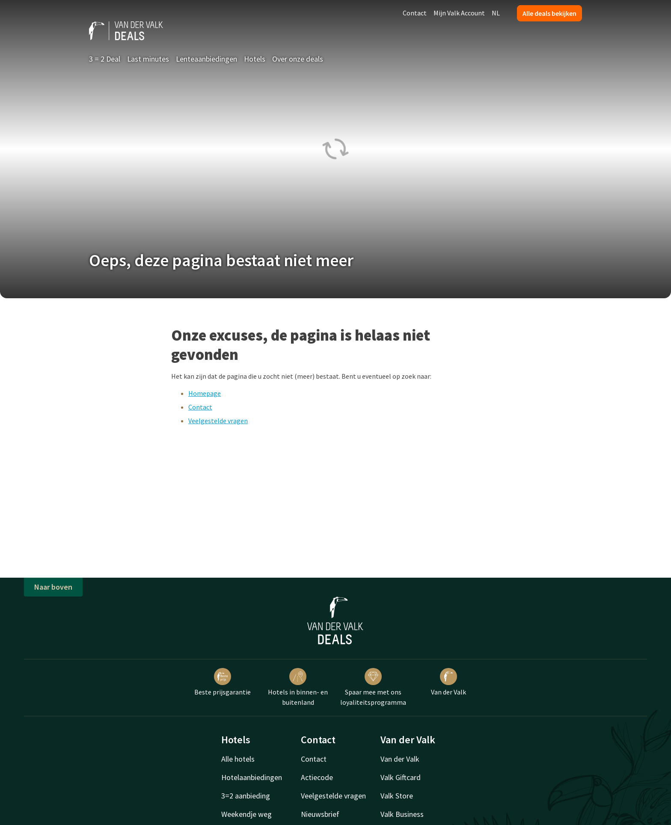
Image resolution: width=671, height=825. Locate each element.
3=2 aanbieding (245, 796)
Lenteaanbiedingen (206, 59)
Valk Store (396, 796)
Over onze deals (297, 59)
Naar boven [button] (53, 587)
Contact (415, 13)
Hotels (254, 59)
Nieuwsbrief (320, 814)
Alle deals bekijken (549, 13)
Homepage (204, 393)
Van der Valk (448, 682)
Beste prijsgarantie (222, 682)
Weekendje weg (246, 814)
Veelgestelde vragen (218, 420)
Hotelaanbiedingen (251, 777)
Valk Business (402, 814)
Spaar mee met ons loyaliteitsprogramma (373, 687)
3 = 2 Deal (104, 59)
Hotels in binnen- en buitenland (298, 687)
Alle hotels (238, 759)
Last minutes (148, 59)
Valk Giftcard (400, 777)
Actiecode (317, 777)
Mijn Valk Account (459, 13)
